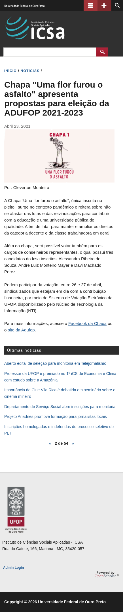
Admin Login (13, 568)
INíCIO (10, 71)
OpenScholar (107, 574)
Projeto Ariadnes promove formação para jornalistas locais (55, 416)
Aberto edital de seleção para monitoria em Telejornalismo (55, 363)
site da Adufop (21, 329)
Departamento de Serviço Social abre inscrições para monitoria (59, 406)
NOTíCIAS (30, 71)
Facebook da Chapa (87, 323)
